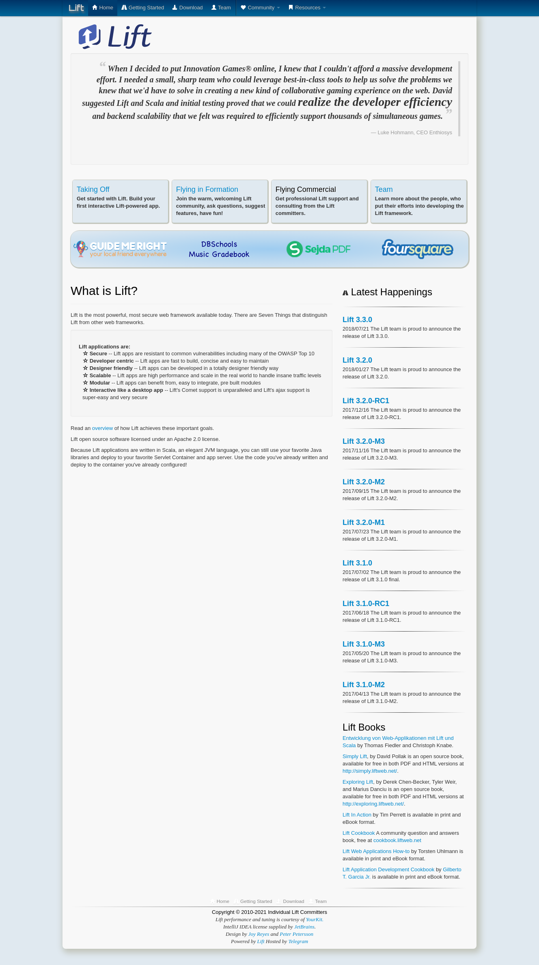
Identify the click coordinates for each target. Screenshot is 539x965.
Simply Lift (355, 756)
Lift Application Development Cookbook (388, 869)
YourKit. (314, 919)
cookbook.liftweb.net (397, 840)
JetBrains (304, 927)
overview (103, 428)
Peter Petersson (296, 934)
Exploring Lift (358, 782)
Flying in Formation (207, 189)
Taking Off (93, 189)
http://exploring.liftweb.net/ (373, 804)
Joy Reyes (259, 934)
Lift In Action (357, 815)
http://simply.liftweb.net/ (370, 771)
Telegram (298, 941)
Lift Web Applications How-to (376, 851)
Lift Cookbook (359, 833)
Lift (76, 8)
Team (384, 189)
